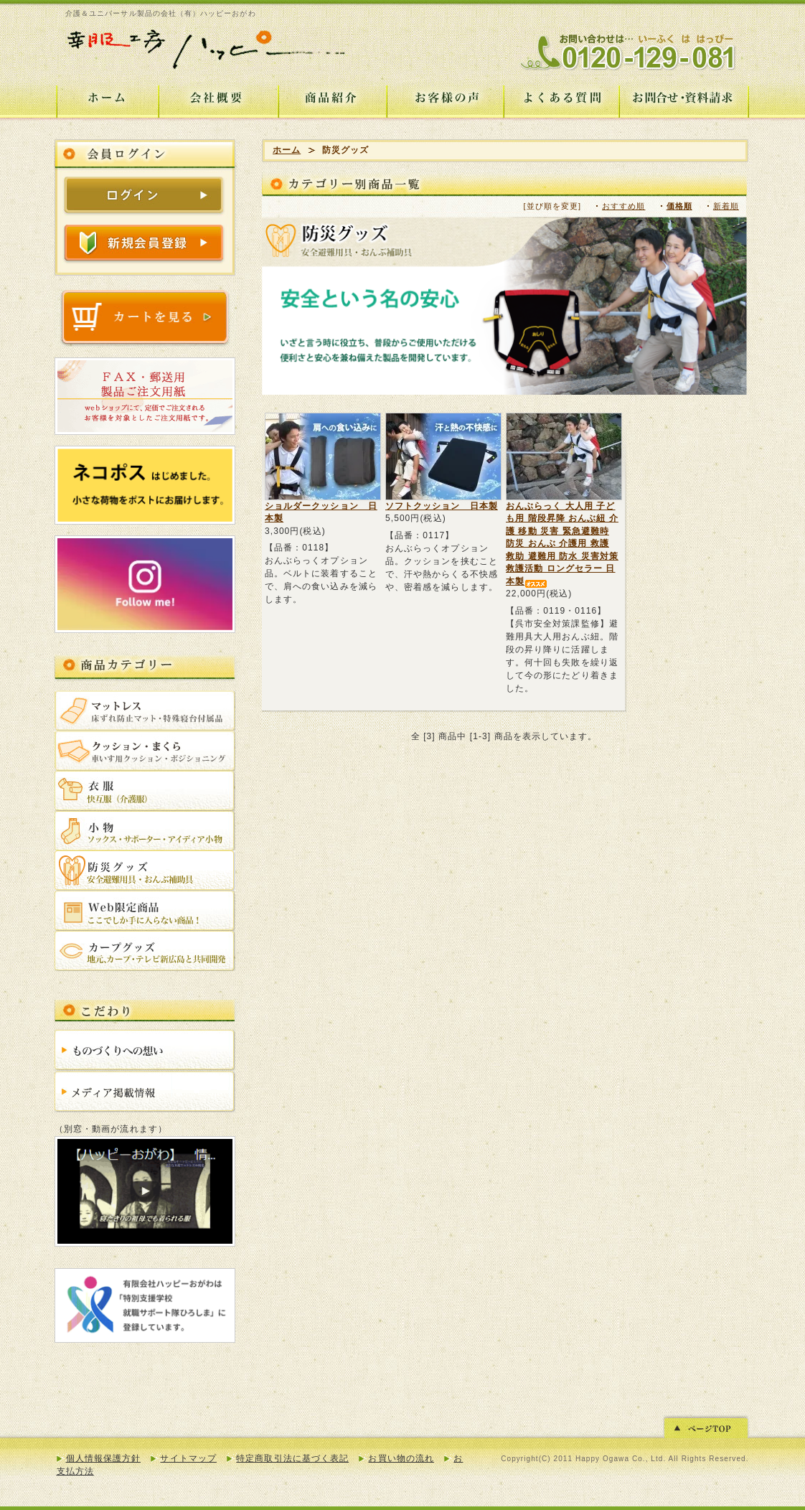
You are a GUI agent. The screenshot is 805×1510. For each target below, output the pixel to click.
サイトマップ (188, 1458)
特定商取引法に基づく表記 (292, 1458)
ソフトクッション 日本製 (441, 506)
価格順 (679, 206)
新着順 (726, 206)
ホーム (287, 150)
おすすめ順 (623, 206)
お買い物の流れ (400, 1458)
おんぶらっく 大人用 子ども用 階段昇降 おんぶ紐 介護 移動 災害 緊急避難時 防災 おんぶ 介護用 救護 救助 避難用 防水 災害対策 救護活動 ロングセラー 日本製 (562, 543)
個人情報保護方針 (103, 1458)
